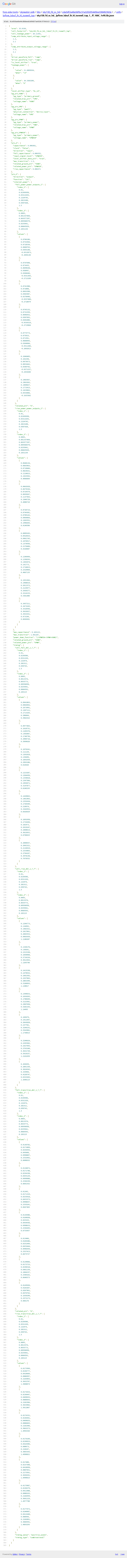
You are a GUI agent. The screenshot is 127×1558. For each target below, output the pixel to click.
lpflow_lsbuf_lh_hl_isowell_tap (19, 15)
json (123, 1554)
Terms (28, 1554)
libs (39, 12)
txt (116, 1554)
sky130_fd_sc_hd (51, 12)
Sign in (122, 4)
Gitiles (15, 1554)
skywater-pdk (27, 12)
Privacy (22, 1554)
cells (118, 12)
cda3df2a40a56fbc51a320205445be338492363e (86, 12)
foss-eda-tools (10, 12)
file (54, 21)
